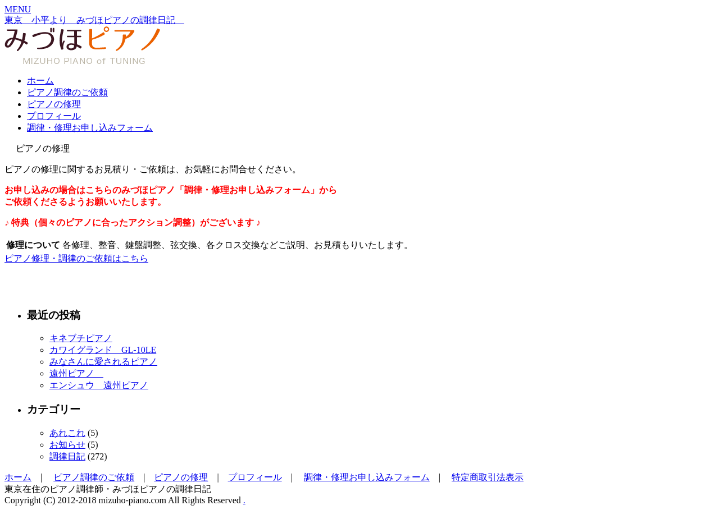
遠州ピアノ (76, 373)
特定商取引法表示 (488, 477)
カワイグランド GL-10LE (102, 350)
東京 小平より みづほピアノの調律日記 (94, 20)
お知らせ (67, 444)
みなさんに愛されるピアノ (103, 361)
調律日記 (67, 456)
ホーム (40, 80)
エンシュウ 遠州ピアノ (98, 385)
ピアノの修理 (54, 104)
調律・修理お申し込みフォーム (90, 127)
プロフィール (54, 116)
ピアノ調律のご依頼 (67, 92)
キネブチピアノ (80, 338)
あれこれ (67, 433)
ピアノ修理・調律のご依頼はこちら (76, 258)
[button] (17, 9)
